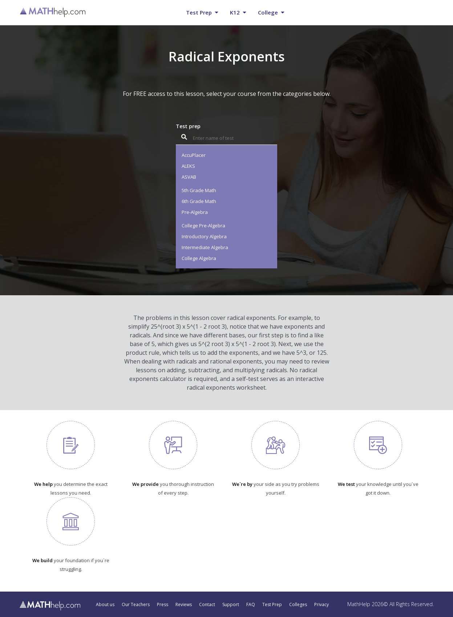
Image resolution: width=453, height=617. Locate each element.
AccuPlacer (194, 155)
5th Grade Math (199, 190)
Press (162, 605)
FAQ (250, 605)
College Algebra (199, 258)
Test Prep (272, 605)
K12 (235, 12)
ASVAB (189, 177)
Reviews (183, 605)
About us (105, 605)
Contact (207, 605)
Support (230, 605)
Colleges (298, 605)
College (268, 12)
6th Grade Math (199, 201)
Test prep (199, 12)
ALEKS (188, 166)
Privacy (321, 605)
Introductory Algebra (204, 236)
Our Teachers (136, 605)
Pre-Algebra (195, 212)
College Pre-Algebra (203, 225)
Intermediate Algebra (205, 247)
